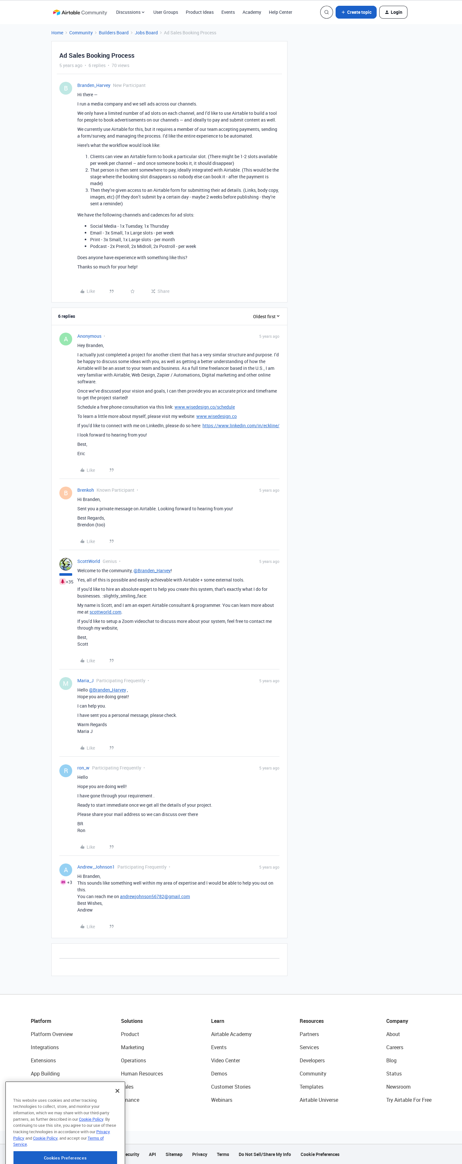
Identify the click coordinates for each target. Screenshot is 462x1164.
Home (57, 33)
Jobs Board (146, 33)
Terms (223, 1154)
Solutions (132, 1020)
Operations (133, 1060)
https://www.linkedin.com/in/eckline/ (240, 425)
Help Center (280, 12)
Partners (309, 1034)
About (393, 1034)
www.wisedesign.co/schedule (205, 407)
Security (131, 1154)
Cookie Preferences (320, 1154)
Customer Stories (231, 1086)
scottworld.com (105, 612)
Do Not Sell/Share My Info (265, 1154)
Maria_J (85, 680)
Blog (391, 1060)
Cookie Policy (91, 1139)
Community (81, 33)
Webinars (221, 1099)
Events (228, 12)
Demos (219, 1073)
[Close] (117, 1111)
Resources (312, 1020)
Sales (127, 1086)
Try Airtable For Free (409, 1099)
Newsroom (398, 1086)
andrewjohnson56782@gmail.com (155, 896)
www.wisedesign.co (216, 416)
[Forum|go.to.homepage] (79, 12)
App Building (45, 1073)
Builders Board (114, 33)
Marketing (132, 1047)
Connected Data (49, 1099)
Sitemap (174, 1154)
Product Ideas (200, 12)
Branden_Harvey (93, 85)
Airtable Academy (231, 1034)
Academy (252, 12)
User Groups (165, 12)
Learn (217, 1020)
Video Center (225, 1060)
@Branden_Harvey (152, 570)
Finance (130, 1099)
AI (33, 1086)
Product (130, 1034)
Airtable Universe (319, 1099)
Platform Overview (52, 1034)
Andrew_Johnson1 (96, 867)
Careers (394, 1047)
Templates (311, 1086)
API (152, 1154)
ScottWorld (88, 561)
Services (309, 1047)
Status (394, 1073)
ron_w (83, 768)
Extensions (43, 1060)
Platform (41, 1020)
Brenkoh (85, 490)
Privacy (199, 1154)
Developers (312, 1060)
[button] (356, 12)
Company (397, 1020)
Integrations (45, 1047)
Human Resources (142, 1073)
